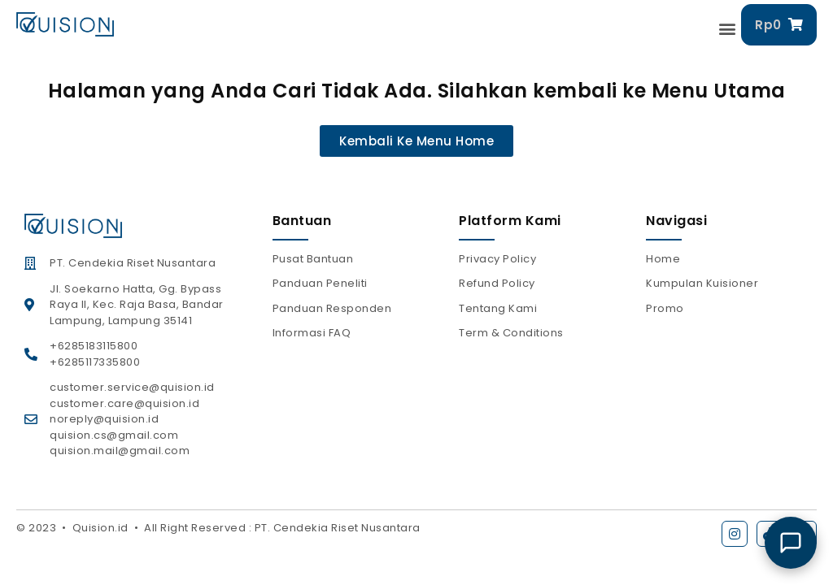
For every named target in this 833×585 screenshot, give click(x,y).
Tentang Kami (498, 308)
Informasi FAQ (312, 332)
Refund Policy (497, 283)
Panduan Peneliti (320, 283)
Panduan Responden (332, 308)
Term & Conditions (511, 332)
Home (663, 258)
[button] (728, 28)
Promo (665, 308)
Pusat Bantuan (313, 258)
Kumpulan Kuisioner (702, 283)
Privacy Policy (497, 258)
